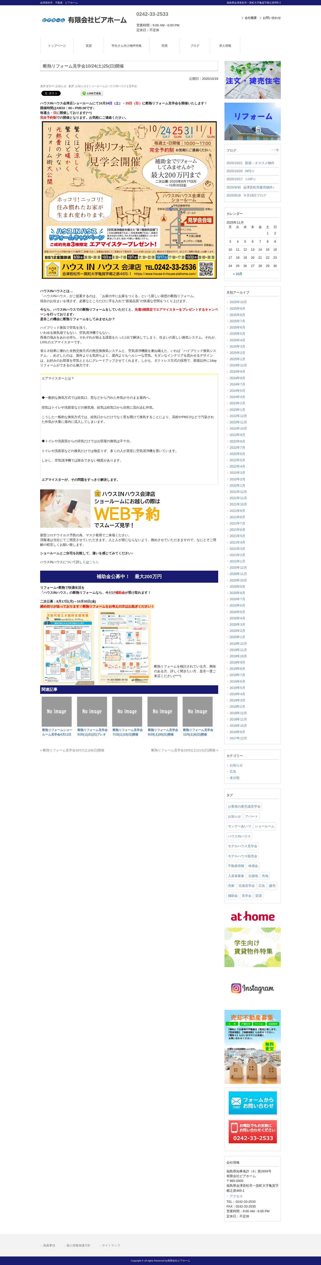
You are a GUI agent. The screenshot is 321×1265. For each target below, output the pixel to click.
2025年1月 (237, 359)
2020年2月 (237, 631)
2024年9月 (237, 371)
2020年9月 (237, 586)
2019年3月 (237, 700)
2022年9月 (237, 435)
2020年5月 (237, 612)
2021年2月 (237, 555)
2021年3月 (237, 549)
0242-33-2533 (152, 14)
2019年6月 (237, 681)
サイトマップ (111, 1245)
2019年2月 (237, 706)
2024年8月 (237, 378)
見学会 (133, 86)
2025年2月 (237, 353)
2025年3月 (237, 346)
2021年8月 (237, 517)
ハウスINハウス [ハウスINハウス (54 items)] (239, 836)
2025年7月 (237, 321)
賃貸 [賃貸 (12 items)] (258, 896)
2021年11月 (238, 498)
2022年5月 (237, 460)
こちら (94, 562)
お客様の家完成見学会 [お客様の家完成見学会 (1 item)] (244, 806)
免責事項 (49, 1245)
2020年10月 (238, 580)
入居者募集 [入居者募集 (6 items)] (236, 876)
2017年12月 (238, 738)
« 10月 (237, 274)
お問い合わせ (272, 17)
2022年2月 (237, 479)
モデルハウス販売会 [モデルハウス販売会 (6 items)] (242, 856)
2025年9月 (237, 308)
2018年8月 (237, 732)
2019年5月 (237, 688)
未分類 (234, 778)
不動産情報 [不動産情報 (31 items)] (236, 866)
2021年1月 (237, 561)
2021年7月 (237, 523)
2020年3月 (237, 624)
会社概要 (251, 17)
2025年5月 (237, 334)
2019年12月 (238, 643)
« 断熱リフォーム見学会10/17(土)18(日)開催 (72, 750)
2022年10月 (238, 428)
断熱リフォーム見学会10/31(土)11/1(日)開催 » (184, 750)
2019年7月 (237, 675)
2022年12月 (238, 416)
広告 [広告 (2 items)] (262, 886)
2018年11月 (238, 719)
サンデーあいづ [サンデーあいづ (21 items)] (239, 826)
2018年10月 (238, 725)
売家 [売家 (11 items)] (231, 886)
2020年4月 (237, 618)
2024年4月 (237, 397)
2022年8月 (237, 441)
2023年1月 (237, 410)
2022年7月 (237, 447)
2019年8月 (237, 669)
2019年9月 (237, 662)
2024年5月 (237, 390)
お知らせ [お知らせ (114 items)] (234, 816)
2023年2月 (237, 403)
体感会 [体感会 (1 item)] (253, 866)
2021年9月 (237, 511)
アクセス (236, 1196)
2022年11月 (238, 422)
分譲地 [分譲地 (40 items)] (253, 876)
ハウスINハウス (116, 86)
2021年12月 (238, 492)
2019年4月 (237, 694)
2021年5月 (237, 536)
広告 (233, 771)
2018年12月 (238, 713)
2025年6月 (237, 327)
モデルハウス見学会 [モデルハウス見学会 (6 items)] (242, 846)
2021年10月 (238, 504)
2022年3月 (237, 473)
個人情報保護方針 (78, 1245)
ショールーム (97, 86)
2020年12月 (238, 567)
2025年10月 (238, 302)
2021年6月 (237, 529)
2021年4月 (237, 542)
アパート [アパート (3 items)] (251, 816)
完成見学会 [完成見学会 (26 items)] (246, 886)
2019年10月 (238, 656)
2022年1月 (237, 485)
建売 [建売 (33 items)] (272, 886)
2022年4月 (237, 466)
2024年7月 (237, 384)
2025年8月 (237, 315)
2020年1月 (237, 637)
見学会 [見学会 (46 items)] (247, 896)
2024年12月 (238, 365)
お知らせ (60, 86)
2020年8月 (237, 593)
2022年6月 (237, 454)
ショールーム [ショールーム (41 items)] (264, 826)
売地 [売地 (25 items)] (265, 876)
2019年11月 (238, 650)
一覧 (276, 150)
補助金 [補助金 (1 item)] (233, 896)
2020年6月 (237, 605)
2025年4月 (237, 340)
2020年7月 (237, 599)
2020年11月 (238, 574)
